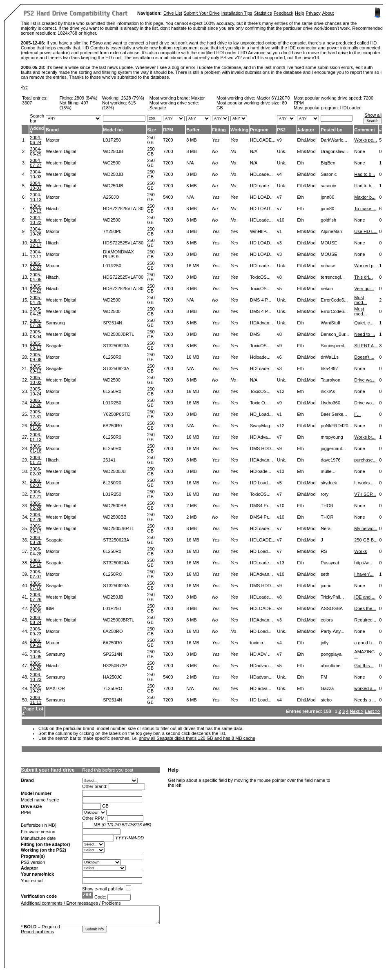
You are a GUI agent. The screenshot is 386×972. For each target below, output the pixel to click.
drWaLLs (330, 357)
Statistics (263, 13)
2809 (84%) (86, 97)
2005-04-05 (35, 277)
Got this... (363, 665)
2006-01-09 (35, 426)
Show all (373, 115)
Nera (325, 528)
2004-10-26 (35, 231)
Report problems (37, 931)
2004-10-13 (35, 197)
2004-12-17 (35, 243)
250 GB (150, 140)
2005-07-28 (35, 323)
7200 (168, 140)
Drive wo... (364, 402)
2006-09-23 (35, 631)
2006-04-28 (35, 551)
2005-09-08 (35, 357)
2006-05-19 (35, 563)
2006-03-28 (35, 540)
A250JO (111, 197)
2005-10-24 (35, 391)
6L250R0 (112, 357)
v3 (279, 242)
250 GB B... (365, 539)
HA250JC (112, 677)
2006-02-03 (35, 471)
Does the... (365, 608)
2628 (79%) (132, 97)
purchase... (365, 459)
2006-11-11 (35, 700)
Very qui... (364, 288)
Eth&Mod (306, 140)
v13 (280, 471)
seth (325, 574)
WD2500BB (114, 505)
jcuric (326, 585)
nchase (328, 265)
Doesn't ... (364, 357)
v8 (279, 277)
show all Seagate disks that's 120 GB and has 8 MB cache (197, 738)
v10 (280, 219)
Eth (300, 162)
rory (324, 494)
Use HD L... (365, 231)
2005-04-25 (35, 300)
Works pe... (365, 140)
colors (326, 619)
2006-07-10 (35, 585)
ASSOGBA (332, 608)
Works (360, 551)
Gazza (327, 688)
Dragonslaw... (334, 151)
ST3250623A (116, 539)
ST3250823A (116, 345)
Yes (215, 140)
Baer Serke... (334, 414)
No (215, 151)
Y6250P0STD (116, 414)
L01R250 (112, 265)
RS (324, 551)
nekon (327, 288)
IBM (50, 608)
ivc (25, 86)
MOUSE (329, 242)
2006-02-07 (35, 483)
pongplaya (331, 654)
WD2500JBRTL (118, 334)
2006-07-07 (35, 574)
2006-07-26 (35, 597)
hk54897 (329, 368)
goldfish (328, 219)
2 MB (191, 505)
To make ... (365, 208)
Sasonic (329, 174)
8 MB (191, 140)
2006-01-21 (35, 460)
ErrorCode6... (334, 299)
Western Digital (61, 151)
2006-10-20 (35, 665)
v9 (279, 140)
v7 (279, 197)
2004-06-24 (35, 140)
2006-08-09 (35, 608)
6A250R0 (112, 642)
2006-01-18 (35, 448)
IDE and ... (364, 597)
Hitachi (53, 208)
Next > (356, 711)
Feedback (283, 13)
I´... (357, 414)
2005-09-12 (35, 368)
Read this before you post (107, 770)
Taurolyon (330, 379)
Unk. (281, 151)
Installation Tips (236, 13)
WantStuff (330, 322)
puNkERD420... (336, 425)
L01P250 (112, 140)
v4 (279, 174)
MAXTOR (55, 688)
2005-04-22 (35, 288)
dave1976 (330, 459)
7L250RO (112, 688)
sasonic (328, 185)
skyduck (329, 482)
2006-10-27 (35, 688)
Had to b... (364, 174)
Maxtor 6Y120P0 (273, 97)
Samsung (55, 322)
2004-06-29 (35, 151)
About (328, 13)
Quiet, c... (363, 322)
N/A (190, 162)
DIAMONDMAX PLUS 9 (118, 254)
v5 (279, 288)
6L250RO (112, 574)
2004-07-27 (35, 163)
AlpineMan (331, 231)
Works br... (364, 437)
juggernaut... (333, 448)
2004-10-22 (35, 220)
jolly (324, 642)
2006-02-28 (35, 505)
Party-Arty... (332, 631)
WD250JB (113, 151)
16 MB (192, 265)
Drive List (172, 13)
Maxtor (198, 97)
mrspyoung (332, 437)
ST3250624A (116, 562)
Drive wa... (364, 379)
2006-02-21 (35, 494)
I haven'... (363, 574)
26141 (109, 459)
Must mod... (360, 300)
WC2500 (111, 162)
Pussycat (330, 562)
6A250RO (113, 631)
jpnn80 (327, 197)
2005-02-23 (35, 266)
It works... (363, 482)
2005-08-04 (35, 334)
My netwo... (365, 528)
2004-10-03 (35, 174)
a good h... (364, 642)
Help (299, 13)
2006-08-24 (35, 620)
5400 (168, 197)
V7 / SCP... (365, 494)
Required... (365, 619)
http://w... (363, 562)
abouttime (330, 665)
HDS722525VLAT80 (123, 208)
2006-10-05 (35, 654)
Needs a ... (365, 699)
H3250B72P (115, 665)
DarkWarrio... (334, 140)
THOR (327, 505)
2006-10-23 (35, 677)
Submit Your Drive (202, 13)
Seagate (54, 345)
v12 (280, 391)
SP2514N (112, 322)
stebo (326, 699)
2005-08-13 (35, 346)
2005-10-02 (35, 380)
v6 (279, 357)
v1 (279, 231)
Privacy (313, 13)
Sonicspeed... (334, 345)
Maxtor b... (364, 197)
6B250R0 (112, 425)
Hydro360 (330, 402)
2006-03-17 (35, 528)
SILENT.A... (365, 345)
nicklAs (328, 391)
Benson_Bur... (335, 334)
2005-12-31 (35, 414)
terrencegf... (333, 277)
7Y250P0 (112, 231)
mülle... (328, 471)
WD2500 (111, 219)
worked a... (365, 688)
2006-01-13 (35, 437)
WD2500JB (114, 471)
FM (324, 677)
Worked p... (365, 265)
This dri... (363, 277)
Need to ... (364, 334)
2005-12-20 (35, 403)
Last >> (373, 711)
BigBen (328, 162)
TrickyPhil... (332, 597)
